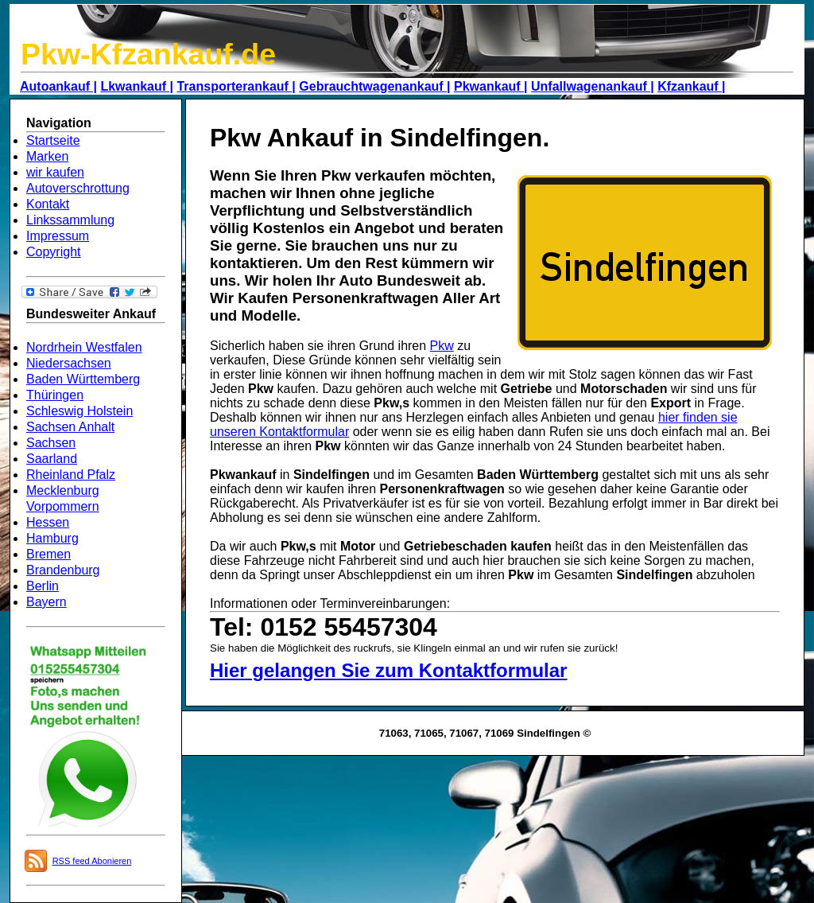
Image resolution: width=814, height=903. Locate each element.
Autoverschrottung (78, 188)
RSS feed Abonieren (92, 861)
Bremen (48, 554)
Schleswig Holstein (79, 411)
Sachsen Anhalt (70, 427)
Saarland (51, 458)
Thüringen (54, 395)
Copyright (53, 252)
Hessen (47, 522)
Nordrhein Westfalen (84, 347)
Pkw (442, 345)
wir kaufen (55, 172)
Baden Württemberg (83, 379)
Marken (47, 156)
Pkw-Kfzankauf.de (148, 54)
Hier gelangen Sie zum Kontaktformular (388, 670)
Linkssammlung (70, 220)
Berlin (42, 586)
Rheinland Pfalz (70, 474)
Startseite (53, 140)
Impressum (57, 236)
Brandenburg (63, 570)
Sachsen (51, 443)
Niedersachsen (68, 363)
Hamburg (52, 538)
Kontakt (47, 204)
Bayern (46, 602)
